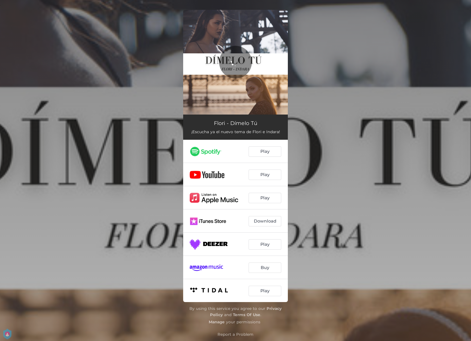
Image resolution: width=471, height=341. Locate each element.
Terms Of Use (246, 314)
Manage (217, 321)
